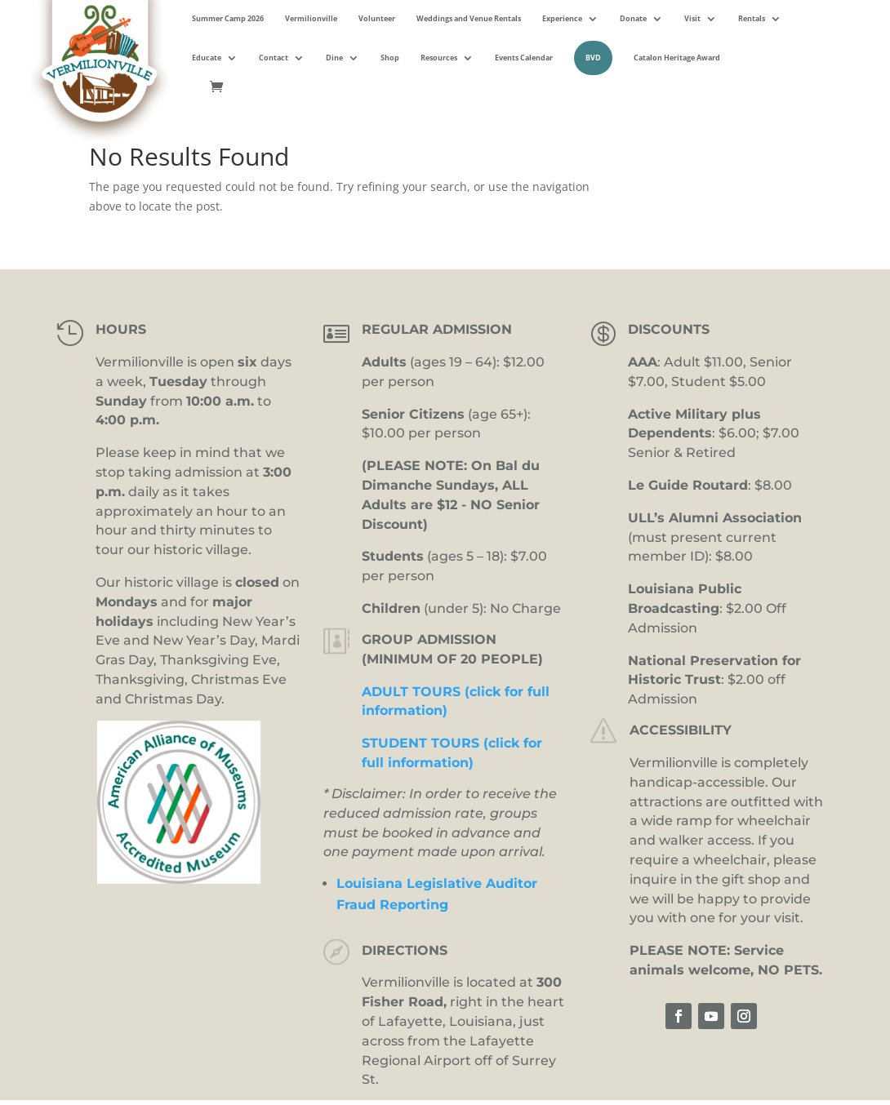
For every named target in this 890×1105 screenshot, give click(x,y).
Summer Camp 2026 (228, 19)
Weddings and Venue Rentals (468, 19)
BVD (593, 58)
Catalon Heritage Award (677, 58)
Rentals (751, 19)
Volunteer (376, 19)
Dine (334, 58)
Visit (692, 19)
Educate (206, 58)
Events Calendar (524, 58)
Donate (633, 19)
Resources (439, 58)
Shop (389, 58)
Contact (273, 58)
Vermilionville (311, 19)
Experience (562, 19)
